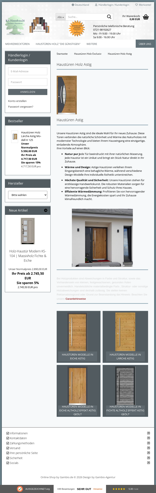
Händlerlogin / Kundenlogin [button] (112, 4)
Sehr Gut (84, 489)
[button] (80, 6)
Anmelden (27, 92)
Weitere (92, 44)
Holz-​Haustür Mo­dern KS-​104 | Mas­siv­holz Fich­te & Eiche (27, 256)
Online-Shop (48, 479)
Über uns (145, 44)
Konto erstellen (17, 101)
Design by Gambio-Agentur (99, 479)
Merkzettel (143, 4)
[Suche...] (60, 17)
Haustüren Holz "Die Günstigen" (58, 44)
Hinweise (97, 489)
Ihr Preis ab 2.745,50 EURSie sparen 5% (28, 276)
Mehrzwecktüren (17, 44)
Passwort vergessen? (20, 106)
